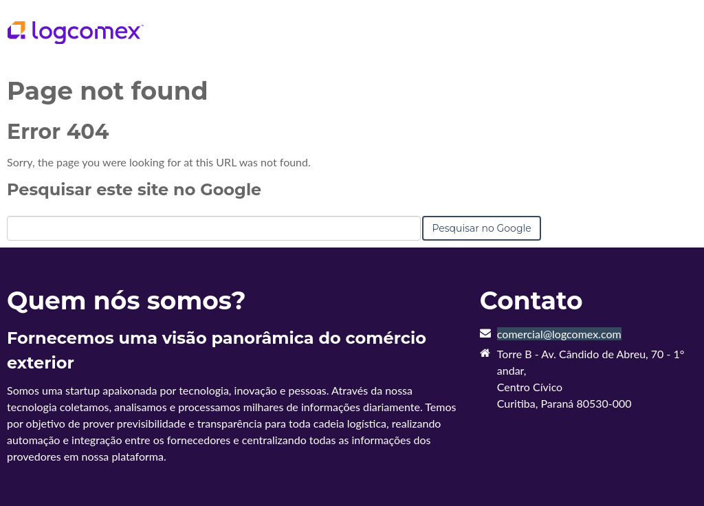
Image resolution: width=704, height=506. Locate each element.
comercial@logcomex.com (559, 333)
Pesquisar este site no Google (134, 189)
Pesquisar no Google (481, 228)
